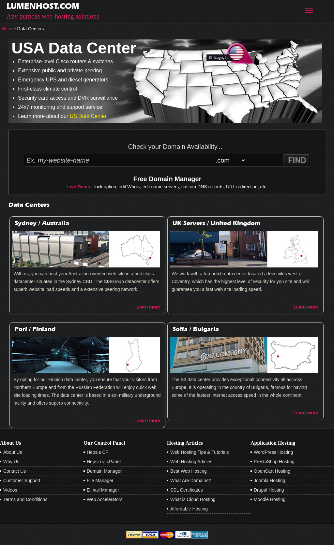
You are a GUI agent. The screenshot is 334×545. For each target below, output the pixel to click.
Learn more (147, 306)
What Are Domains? (190, 480)
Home (8, 28)
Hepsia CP (98, 452)
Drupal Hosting (269, 490)
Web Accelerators (104, 499)
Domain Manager (104, 471)
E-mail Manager (103, 490)
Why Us (11, 461)
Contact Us (14, 471)
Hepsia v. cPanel (104, 461)
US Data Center (88, 116)
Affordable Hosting (189, 508)
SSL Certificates (186, 490)
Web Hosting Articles (191, 461)
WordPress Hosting (273, 452)
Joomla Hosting (269, 480)
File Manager (100, 480)
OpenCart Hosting (272, 471)
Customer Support (21, 480)
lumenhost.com (43, 6)
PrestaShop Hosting (274, 461)
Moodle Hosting (269, 499)
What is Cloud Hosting (193, 499)
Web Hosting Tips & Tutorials (199, 452)
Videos (10, 490)
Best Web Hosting (188, 471)
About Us (12, 452)
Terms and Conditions (25, 499)
